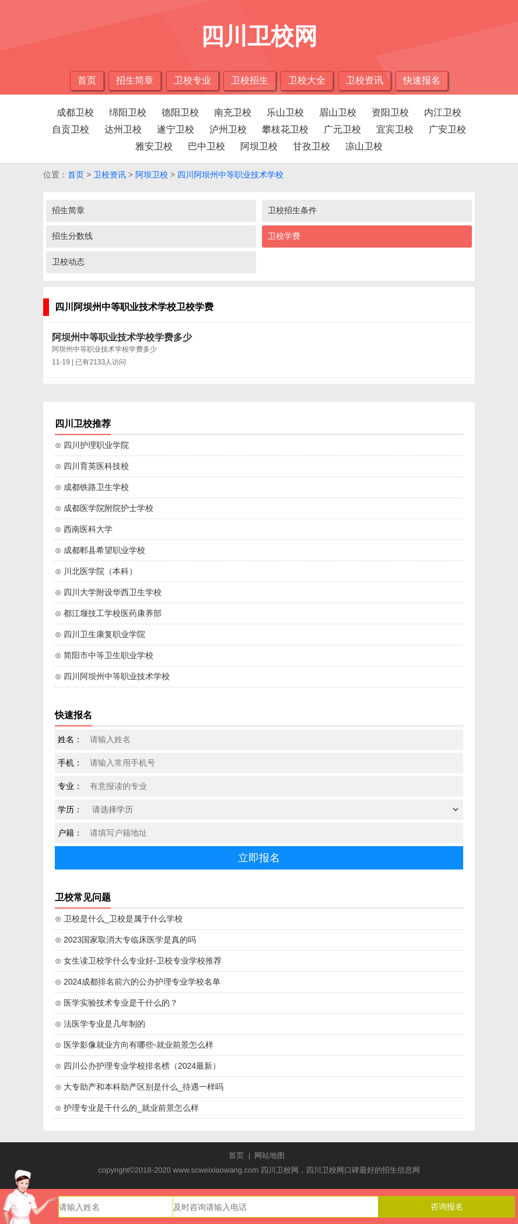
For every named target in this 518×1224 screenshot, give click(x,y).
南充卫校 (232, 112)
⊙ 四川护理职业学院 (92, 445)
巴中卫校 (206, 146)
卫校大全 (307, 80)
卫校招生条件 (292, 210)
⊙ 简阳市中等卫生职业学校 (104, 655)
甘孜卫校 (311, 146)
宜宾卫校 (395, 129)
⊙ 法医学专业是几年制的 (100, 1023)
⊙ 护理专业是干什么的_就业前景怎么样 (127, 1107)
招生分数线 (72, 236)
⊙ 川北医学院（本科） (96, 571)
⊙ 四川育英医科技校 (92, 466)
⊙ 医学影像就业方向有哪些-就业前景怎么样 (134, 1044)
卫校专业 (192, 80)
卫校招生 (249, 80)
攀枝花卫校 (285, 129)
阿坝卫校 (259, 146)
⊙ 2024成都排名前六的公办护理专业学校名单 (137, 981)
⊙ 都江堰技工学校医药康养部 (108, 613)
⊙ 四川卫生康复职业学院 (100, 634)
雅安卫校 (154, 146)
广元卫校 (342, 129)
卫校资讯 (364, 80)
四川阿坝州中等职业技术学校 (230, 174)
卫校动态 (68, 261)
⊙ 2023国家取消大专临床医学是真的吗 (125, 939)
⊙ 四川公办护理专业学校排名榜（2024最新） (137, 1065)
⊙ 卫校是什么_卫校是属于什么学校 (119, 918)
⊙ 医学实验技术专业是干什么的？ (116, 1002)
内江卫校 (442, 112)
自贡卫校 (70, 129)
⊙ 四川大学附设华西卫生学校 (108, 592)
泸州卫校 (228, 129)
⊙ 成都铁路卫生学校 (92, 487)
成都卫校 (75, 112)
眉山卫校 (337, 112)
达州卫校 (123, 129)
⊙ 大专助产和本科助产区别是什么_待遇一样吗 (139, 1086)
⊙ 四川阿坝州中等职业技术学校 (112, 676)
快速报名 (421, 80)
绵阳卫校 (127, 112)
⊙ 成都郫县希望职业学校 (100, 550)
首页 (87, 80)
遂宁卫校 (175, 129)
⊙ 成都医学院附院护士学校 (104, 508)
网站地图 (269, 1155)
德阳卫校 (180, 112)
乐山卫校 (285, 112)
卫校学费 (284, 236)
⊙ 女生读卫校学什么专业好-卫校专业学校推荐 (138, 960)
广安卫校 (447, 129)
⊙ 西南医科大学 (84, 529)
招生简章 (134, 80)
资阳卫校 (390, 112)
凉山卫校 (364, 146)
